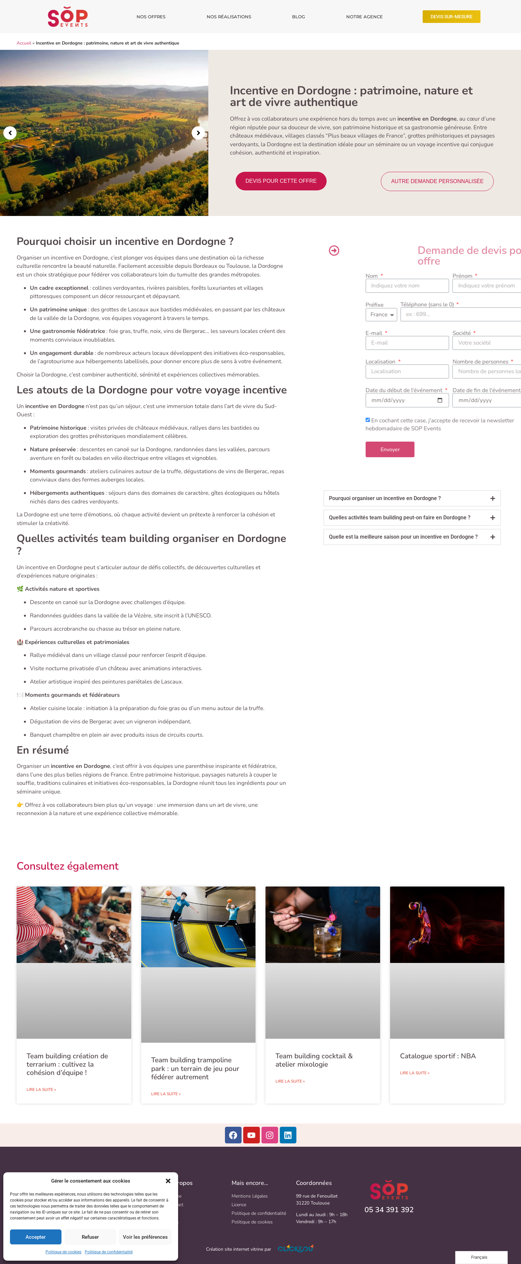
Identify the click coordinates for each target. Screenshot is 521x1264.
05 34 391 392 (389, 1210)
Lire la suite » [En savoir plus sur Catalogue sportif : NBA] (414, 1073)
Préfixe (490, 305)
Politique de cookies (63, 1252)
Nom (488, 276)
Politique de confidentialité (109, 1252)
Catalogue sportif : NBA (438, 1056)
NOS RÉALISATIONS (229, 16)
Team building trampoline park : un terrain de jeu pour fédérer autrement (195, 1068)
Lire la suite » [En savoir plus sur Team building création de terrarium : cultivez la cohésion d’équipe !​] (41, 1089)
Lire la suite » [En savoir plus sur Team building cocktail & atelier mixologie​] (290, 1081)
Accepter (36, 1237)
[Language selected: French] (481, 1257)
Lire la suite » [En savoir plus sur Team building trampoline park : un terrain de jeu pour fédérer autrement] (165, 1094)
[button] (168, 1181)
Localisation (497, 362)
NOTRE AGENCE (364, 16)
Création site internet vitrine (234, 1249)
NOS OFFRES (151, 16)
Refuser (90, 1237)
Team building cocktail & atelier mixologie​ (314, 1060)
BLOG (298, 16)
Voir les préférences (145, 1237)
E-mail (490, 333)
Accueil (24, 43)
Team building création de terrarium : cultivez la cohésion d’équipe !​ (67, 1064)
